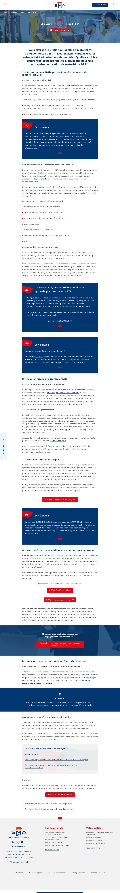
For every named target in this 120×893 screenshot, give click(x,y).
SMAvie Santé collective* (60, 590)
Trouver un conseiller (60, 891)
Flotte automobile (58, 441)
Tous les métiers (93, 856)
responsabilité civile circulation (39, 144)
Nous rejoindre (20, 865)
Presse (30, 865)
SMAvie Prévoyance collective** (60, 600)
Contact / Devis (44, 891)
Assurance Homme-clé (53, 850)
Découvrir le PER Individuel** (59, 795)
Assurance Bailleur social (95, 851)
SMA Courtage (24, 859)
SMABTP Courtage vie (16, 862)
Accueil (6, 13)
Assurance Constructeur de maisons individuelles (99, 841)
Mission (62, 446)
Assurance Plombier (93, 845)
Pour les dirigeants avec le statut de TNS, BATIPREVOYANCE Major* (56, 767)
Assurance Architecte (94, 848)
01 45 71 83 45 (101, 4)
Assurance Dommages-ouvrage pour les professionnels (59, 846)
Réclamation (18, 881)
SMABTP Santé (32, 762)
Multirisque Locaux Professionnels (63, 393)
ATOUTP (39, 364)
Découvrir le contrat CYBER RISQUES (60, 500)
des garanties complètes (60, 429)
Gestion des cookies (98, 881)
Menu (5, 5)
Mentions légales (35, 881)
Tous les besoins (52, 858)
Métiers (14, 13)
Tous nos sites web (19, 870)
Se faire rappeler (75, 891)
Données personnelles (57, 881)
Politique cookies (78, 881)
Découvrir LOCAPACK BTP (60, 329)
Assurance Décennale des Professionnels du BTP (55, 841)
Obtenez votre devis (59, 30)
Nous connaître (18, 854)
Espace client (12, 859)
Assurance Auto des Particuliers (57, 853)
